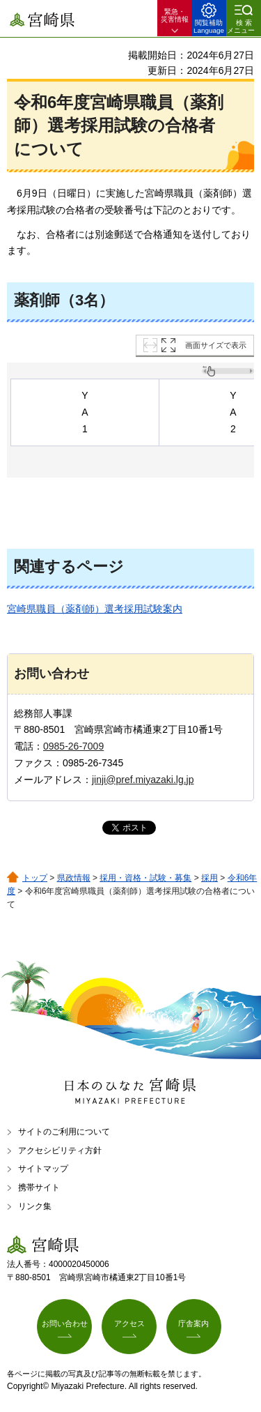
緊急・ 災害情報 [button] (175, 15)
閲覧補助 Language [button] (208, 26)
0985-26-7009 (73, 746)
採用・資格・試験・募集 (145, 878)
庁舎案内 (193, 1323)
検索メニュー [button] (241, 26)
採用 (209, 878)
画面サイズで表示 (215, 345)
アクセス (129, 1323)
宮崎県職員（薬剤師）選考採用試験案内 (94, 608)
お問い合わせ (65, 1323)
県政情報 (73, 878)
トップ (34, 878)
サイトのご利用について (64, 1132)
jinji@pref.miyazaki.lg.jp (142, 779)
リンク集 (35, 1206)
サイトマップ (43, 1169)
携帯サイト (39, 1187)
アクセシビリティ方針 (60, 1150)
